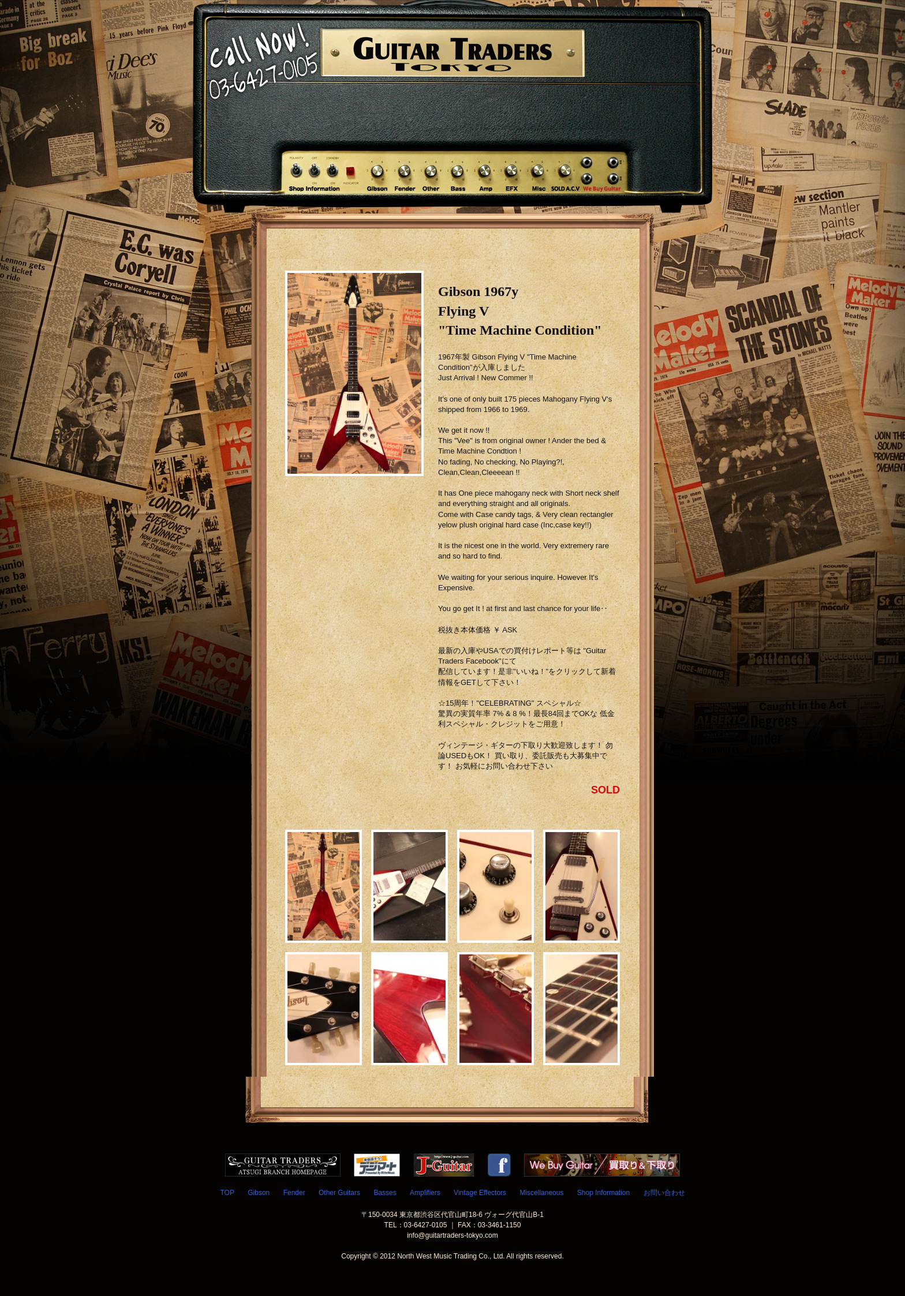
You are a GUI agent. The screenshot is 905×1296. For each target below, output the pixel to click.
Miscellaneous (541, 1193)
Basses (384, 1193)
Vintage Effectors (480, 1193)
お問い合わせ (664, 1193)
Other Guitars (339, 1193)
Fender (294, 1193)
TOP (227, 1193)
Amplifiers (425, 1193)
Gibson (259, 1193)
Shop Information (603, 1193)
